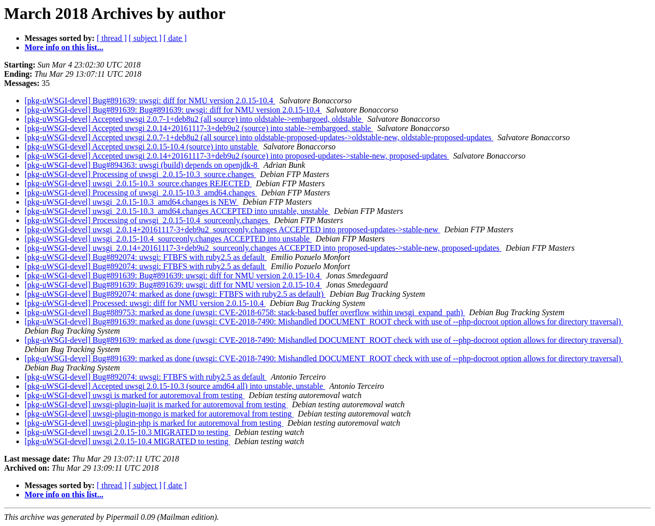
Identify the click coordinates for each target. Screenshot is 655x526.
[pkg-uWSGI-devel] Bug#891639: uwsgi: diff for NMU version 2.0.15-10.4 (150, 100)
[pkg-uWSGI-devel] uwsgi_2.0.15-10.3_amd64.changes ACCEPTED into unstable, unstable (177, 211)
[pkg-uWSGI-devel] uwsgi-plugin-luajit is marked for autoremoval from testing (156, 404)
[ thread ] (112, 38)
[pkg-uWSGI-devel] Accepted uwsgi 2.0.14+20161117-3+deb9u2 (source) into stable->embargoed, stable (199, 128)
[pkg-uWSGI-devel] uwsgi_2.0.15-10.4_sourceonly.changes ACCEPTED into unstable (168, 238)
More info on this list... (64, 47)
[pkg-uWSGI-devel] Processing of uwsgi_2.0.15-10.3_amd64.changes (141, 192)
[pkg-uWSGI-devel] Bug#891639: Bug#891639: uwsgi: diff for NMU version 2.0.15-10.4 (173, 109)
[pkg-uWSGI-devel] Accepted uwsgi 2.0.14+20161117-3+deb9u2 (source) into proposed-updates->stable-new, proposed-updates (237, 155)
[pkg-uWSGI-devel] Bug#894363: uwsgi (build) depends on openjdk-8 (142, 165)
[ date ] (175, 38)
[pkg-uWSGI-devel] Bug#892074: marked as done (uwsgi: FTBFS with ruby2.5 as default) (175, 294)
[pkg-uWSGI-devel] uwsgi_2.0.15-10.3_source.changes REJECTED (138, 183)
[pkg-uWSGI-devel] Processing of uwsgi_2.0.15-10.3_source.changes (140, 174)
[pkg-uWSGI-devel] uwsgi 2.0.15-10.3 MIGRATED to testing (127, 432)
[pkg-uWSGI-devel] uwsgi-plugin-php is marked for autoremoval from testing (154, 423)
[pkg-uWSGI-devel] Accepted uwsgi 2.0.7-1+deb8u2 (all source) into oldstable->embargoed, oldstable (194, 119)
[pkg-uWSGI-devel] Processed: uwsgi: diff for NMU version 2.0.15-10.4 (145, 303)
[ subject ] (145, 38)
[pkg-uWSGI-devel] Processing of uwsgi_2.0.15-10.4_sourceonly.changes (147, 220)
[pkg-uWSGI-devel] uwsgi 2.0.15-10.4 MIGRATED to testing (127, 441)
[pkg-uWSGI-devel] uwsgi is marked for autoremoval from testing (135, 395)
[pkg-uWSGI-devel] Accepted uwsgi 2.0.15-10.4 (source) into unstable (142, 146)
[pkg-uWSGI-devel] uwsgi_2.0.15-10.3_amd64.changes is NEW (131, 202)
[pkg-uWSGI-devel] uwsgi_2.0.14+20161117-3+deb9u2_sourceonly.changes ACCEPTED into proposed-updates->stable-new (232, 229)
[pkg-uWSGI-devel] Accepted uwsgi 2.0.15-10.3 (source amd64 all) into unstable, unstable (175, 386)
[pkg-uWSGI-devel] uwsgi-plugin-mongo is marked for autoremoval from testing (159, 413)
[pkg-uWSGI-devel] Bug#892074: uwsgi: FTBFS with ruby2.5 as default (146, 257)
